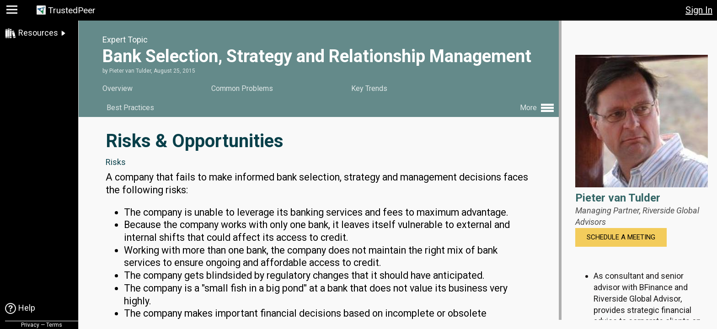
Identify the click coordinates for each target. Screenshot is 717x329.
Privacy (30, 325)
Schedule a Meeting (621, 237)
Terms (54, 325)
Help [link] (26, 308)
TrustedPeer (72, 10)
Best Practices (130, 107)
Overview (117, 88)
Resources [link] (38, 32)
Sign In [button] (698, 10)
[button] (13, 11)
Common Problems (242, 88)
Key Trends (369, 88)
